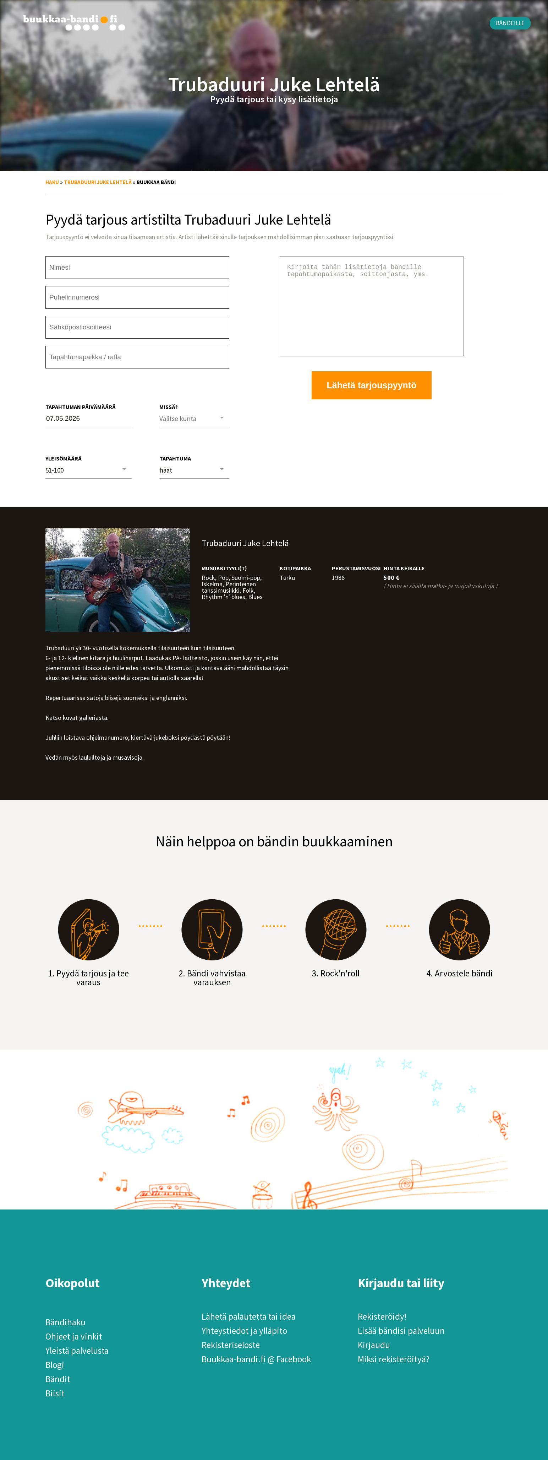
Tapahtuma (175, 458)
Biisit (55, 1393)
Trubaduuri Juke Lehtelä (98, 182)
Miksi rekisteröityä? (393, 1359)
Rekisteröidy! (382, 1316)
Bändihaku (65, 1322)
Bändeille (510, 23)
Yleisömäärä (63, 458)
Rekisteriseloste (231, 1345)
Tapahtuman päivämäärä (80, 407)
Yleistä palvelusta (77, 1350)
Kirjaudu (374, 1345)
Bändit (57, 1379)
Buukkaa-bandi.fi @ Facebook (256, 1359)
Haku (52, 182)
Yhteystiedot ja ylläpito (244, 1330)
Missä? (168, 407)
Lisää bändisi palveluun (401, 1330)
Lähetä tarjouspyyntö (372, 402)
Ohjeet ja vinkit (73, 1336)
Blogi (54, 1364)
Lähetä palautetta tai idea (249, 1316)
